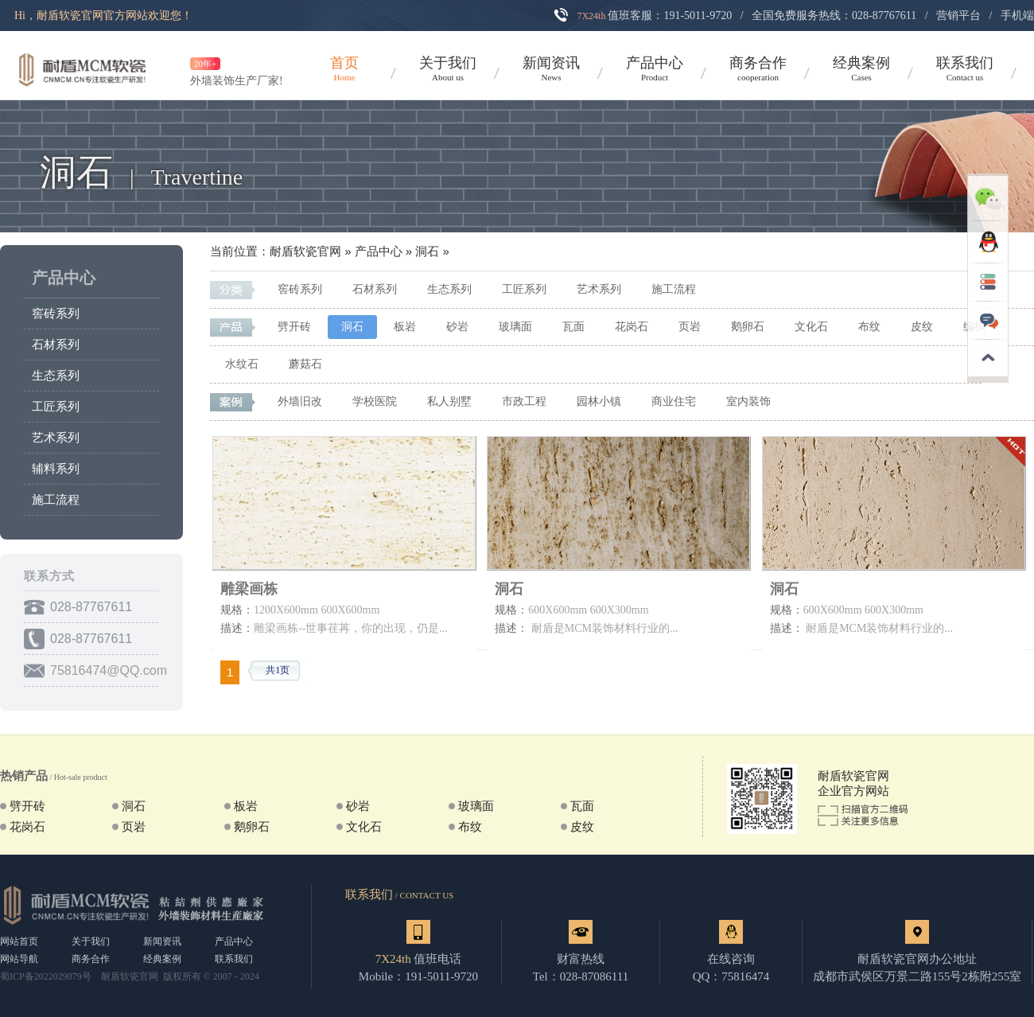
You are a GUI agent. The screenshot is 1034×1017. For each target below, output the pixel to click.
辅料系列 (56, 468)
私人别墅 (449, 401)
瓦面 (573, 327)
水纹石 (241, 364)
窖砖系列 (56, 313)
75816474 (745, 976)
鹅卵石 (747, 327)
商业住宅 (673, 401)
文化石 (811, 327)
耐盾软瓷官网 (305, 251)
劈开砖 (294, 327)
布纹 (869, 327)
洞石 (427, 251)
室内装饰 (748, 401)
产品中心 (63, 277)
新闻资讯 (162, 941)
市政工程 (524, 401)
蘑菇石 (305, 364)
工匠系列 (56, 406)
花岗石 (631, 327)
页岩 (689, 327)
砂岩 (457, 327)
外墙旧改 (300, 401)
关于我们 (91, 941)
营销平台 (958, 15)
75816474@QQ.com (108, 670)
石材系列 (56, 344)
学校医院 (374, 401)
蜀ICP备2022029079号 (45, 976)
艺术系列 (56, 437)
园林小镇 (599, 401)
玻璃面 (515, 327)
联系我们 (234, 958)
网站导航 (19, 958)
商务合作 (91, 958)
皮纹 (922, 327)
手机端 (1017, 15)
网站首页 (19, 941)
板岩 (405, 327)
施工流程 (56, 499)
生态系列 (56, 375)
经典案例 (162, 958)
